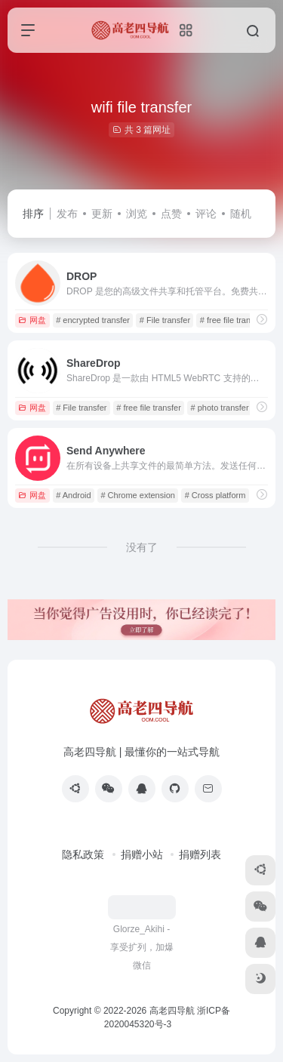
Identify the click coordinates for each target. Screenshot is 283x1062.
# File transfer (165, 320)
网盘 (32, 320)
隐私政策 (83, 854)
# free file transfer (232, 320)
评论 (206, 214)
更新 (101, 214)
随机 (240, 214)
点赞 (171, 214)
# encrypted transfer (93, 320)
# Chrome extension (137, 495)
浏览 (136, 214)
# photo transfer (220, 407)
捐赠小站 (142, 854)
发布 (67, 214)
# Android (73, 495)
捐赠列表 (200, 854)
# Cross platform (215, 495)
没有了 (142, 547)
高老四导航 (172, 1010)
